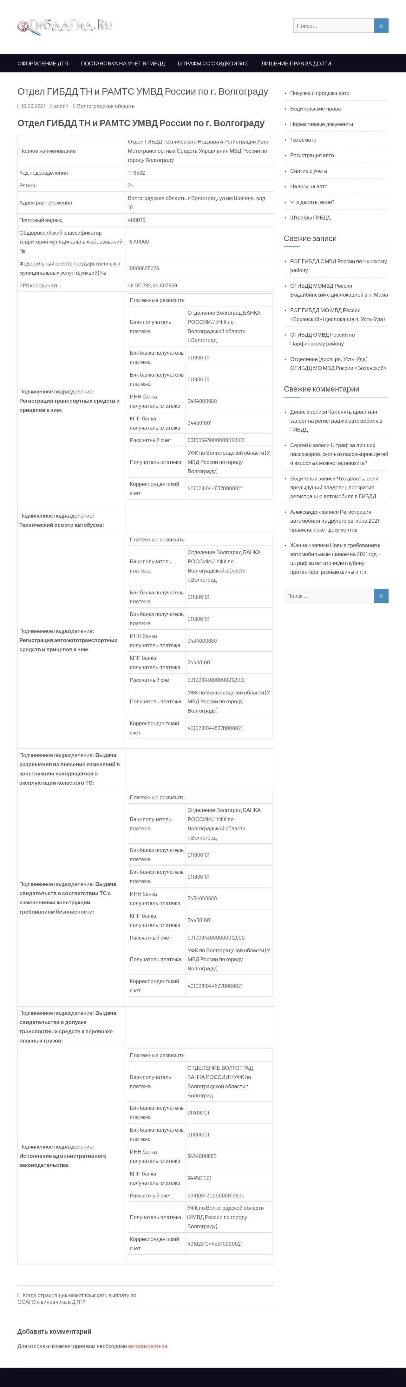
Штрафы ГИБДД (310, 217)
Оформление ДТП (43, 63)
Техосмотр (303, 139)
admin (61, 106)
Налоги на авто (309, 186)
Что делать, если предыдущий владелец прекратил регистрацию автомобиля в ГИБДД (334, 487)
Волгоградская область (106, 106)
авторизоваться (147, 1346)
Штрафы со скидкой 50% (213, 63)
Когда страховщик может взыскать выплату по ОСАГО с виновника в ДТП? (76, 1298)
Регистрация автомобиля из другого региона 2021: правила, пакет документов (335, 520)
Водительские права (315, 108)
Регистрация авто (312, 155)
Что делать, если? (312, 201)
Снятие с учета (308, 170)
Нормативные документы (321, 124)
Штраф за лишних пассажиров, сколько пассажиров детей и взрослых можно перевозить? (339, 454)
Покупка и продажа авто (320, 93)
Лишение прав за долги (296, 63)
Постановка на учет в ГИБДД (123, 63)
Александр (303, 511)
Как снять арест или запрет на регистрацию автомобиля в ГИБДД (336, 420)
